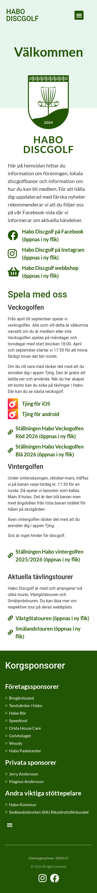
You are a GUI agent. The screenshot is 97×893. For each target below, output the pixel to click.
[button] (79, 15)
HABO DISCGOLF (22, 15)
